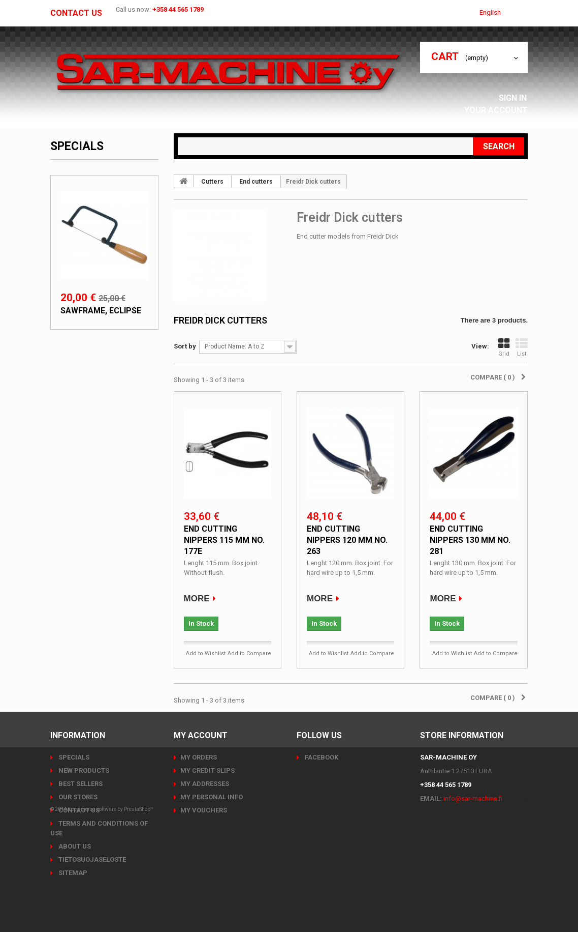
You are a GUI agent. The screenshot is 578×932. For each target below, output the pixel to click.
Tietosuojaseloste (91, 859)
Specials (77, 146)
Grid (503, 347)
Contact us (76, 13)
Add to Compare (249, 653)
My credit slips (207, 770)
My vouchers (203, 810)
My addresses (204, 784)
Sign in (516, 98)
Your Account (498, 110)
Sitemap (72, 873)
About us (74, 846)
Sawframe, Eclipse (100, 310)
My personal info (211, 797)
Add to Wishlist (206, 653)
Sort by (185, 346)
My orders (198, 757)
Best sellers (80, 784)
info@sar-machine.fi (472, 798)
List (522, 347)
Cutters (212, 181)
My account (201, 735)
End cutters (256, 181)
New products (83, 770)
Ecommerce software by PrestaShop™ (110, 904)
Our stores (77, 797)
